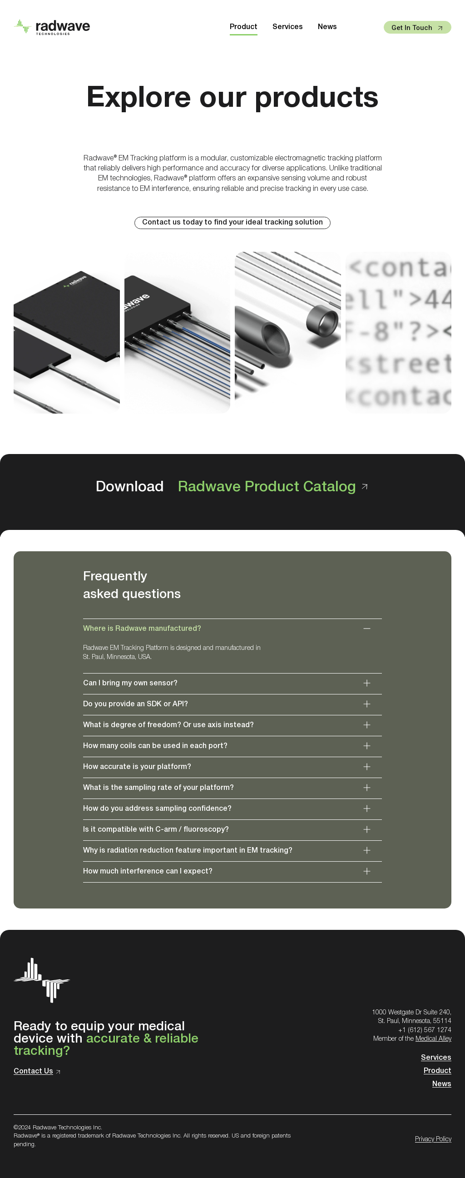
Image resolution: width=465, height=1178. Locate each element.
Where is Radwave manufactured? (142, 629)
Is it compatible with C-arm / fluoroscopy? (156, 830)
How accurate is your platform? (137, 767)
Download (232, 487)
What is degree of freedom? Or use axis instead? (168, 725)
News (327, 27)
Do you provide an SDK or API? (135, 704)
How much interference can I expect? (148, 872)
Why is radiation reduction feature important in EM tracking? (187, 851)
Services (287, 27)
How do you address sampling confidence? (157, 809)
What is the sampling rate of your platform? (158, 788)
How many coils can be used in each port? (155, 746)
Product (243, 27)
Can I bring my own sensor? (130, 683)
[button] (232, 629)
